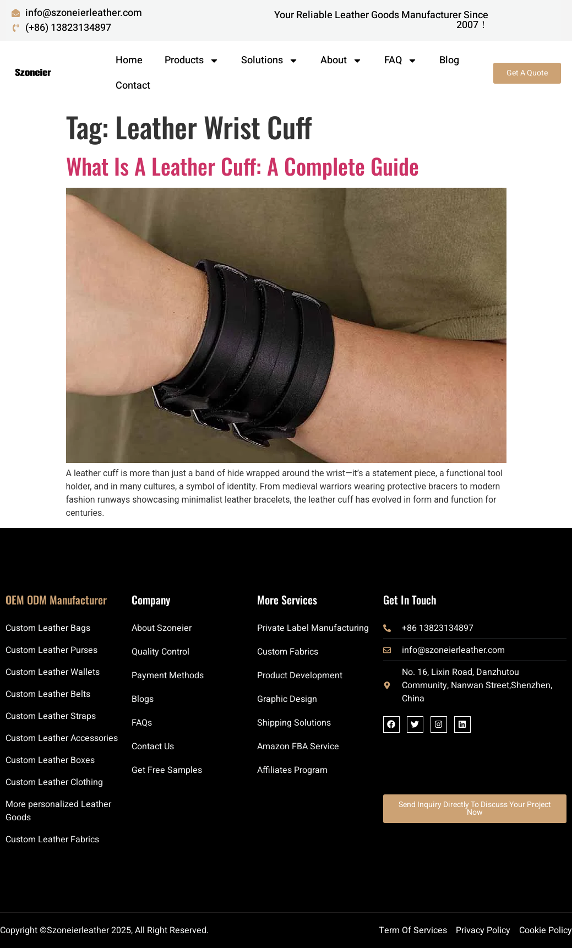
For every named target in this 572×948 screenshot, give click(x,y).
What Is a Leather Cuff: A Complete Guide (242, 165)
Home (129, 60)
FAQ (400, 60)
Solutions (269, 60)
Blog (449, 60)
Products (192, 60)
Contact (133, 85)
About (341, 60)
